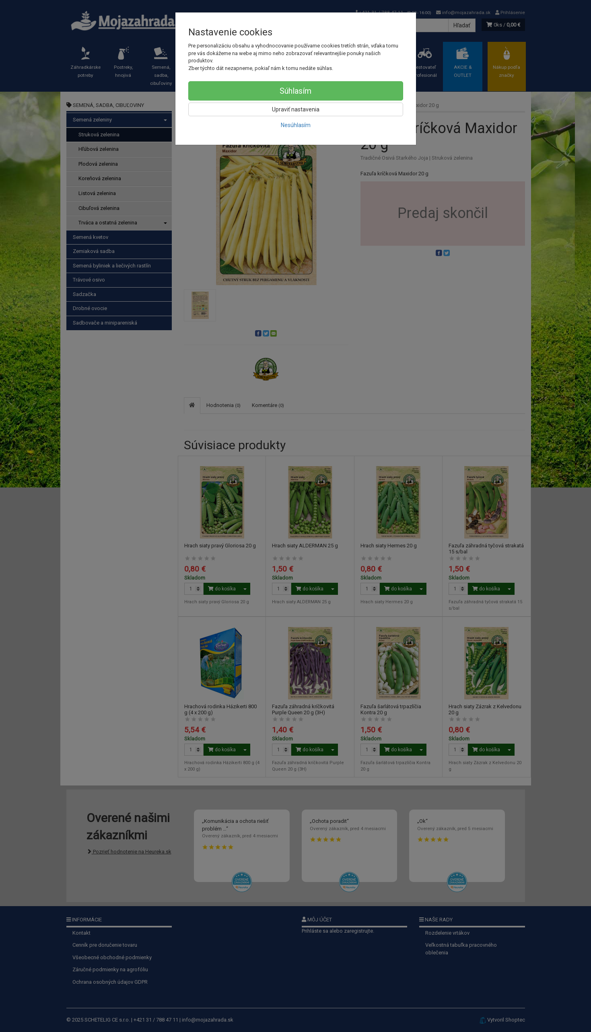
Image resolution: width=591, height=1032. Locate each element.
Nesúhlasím (296, 125)
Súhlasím (295, 91)
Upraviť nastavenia (295, 109)
